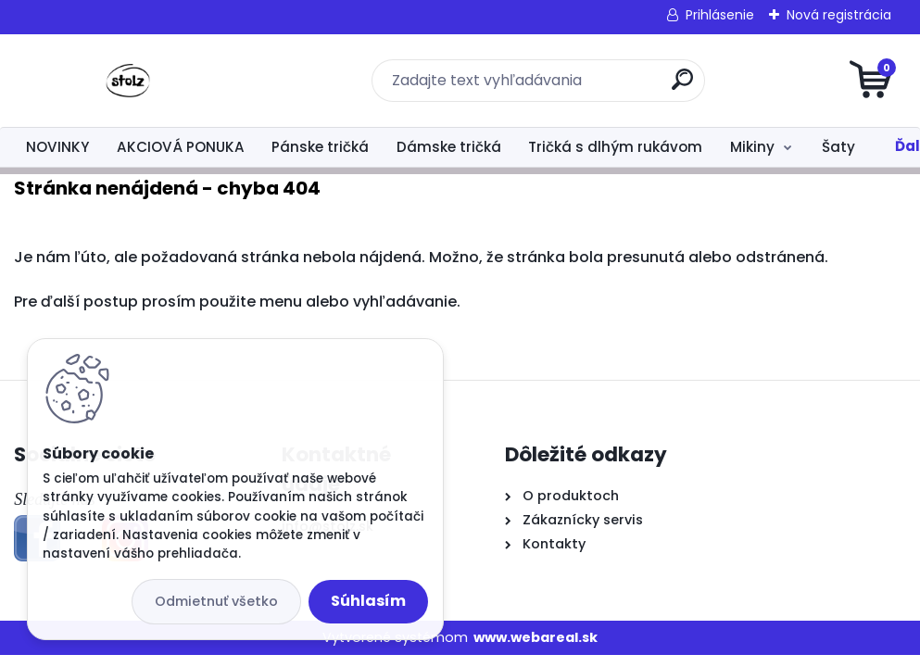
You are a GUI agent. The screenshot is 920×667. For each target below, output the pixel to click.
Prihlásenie (720, 15)
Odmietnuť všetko (216, 601)
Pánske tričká (320, 147)
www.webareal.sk (535, 637)
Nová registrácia (839, 15)
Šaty (838, 147)
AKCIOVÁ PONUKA (181, 147)
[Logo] (127, 80)
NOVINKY (57, 147)
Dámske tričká (449, 147)
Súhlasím (368, 600)
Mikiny (752, 147)
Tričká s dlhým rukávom (615, 147)
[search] (682, 87)
